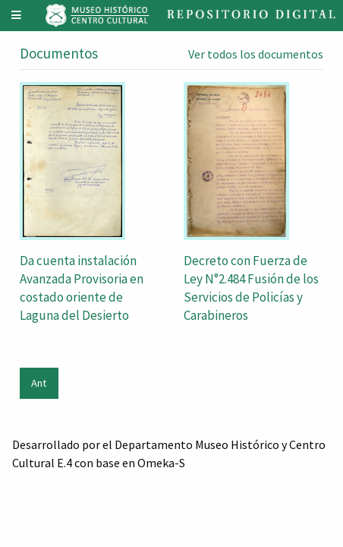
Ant (38, 383)
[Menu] (16, 15)
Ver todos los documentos (255, 54)
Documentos (59, 53)
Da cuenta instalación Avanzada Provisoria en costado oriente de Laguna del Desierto (81, 287)
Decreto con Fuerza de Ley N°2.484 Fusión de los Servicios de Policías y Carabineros (251, 287)
